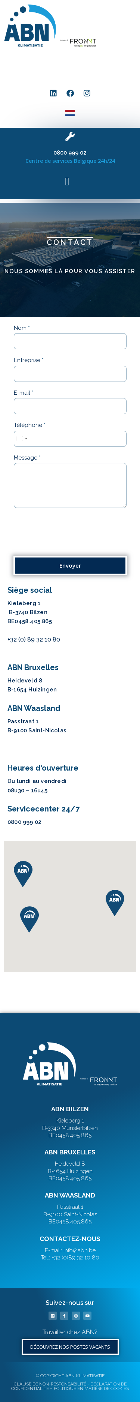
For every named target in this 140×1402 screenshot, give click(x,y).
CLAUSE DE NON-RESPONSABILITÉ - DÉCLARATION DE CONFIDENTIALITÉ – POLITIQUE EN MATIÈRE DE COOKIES (70, 1386)
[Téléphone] (70, 439)
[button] (67, 64)
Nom (22, 328)
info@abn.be (25, 649)
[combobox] (21, 439)
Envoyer (70, 565)
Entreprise (29, 360)
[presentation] (70, 543)
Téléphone (30, 425)
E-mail (24, 392)
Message (27, 457)
